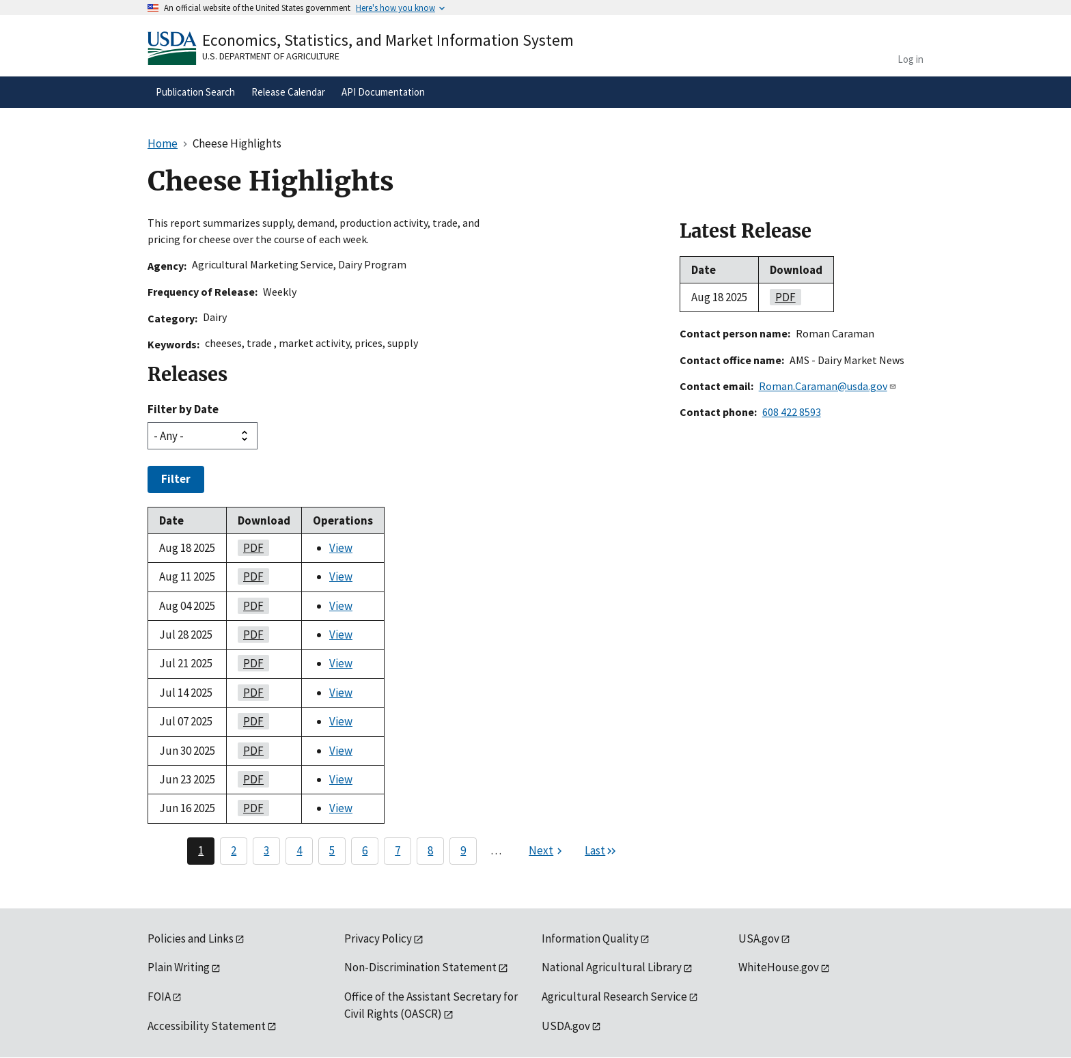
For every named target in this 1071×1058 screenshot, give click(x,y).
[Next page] (547, 851)
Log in (910, 59)
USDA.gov (566, 1025)
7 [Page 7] (397, 850)
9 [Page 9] (463, 850)
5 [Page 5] (332, 850)
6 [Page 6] (364, 850)
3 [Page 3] (266, 850)
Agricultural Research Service (614, 996)
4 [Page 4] (299, 850)
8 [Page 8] (430, 850)
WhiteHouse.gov (778, 967)
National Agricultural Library (612, 967)
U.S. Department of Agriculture (270, 56)
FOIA (159, 996)
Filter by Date (183, 409)
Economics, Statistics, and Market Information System (388, 40)
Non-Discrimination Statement (420, 967)
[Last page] (601, 851)
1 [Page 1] (201, 850)
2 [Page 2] (233, 850)
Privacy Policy (378, 938)
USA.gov (758, 938)
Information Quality (590, 938)
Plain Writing (179, 967)
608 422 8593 (791, 412)
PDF (251, 548)
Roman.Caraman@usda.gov (828, 386)
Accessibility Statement (207, 1025)
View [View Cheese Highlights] (340, 547)
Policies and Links (191, 938)
